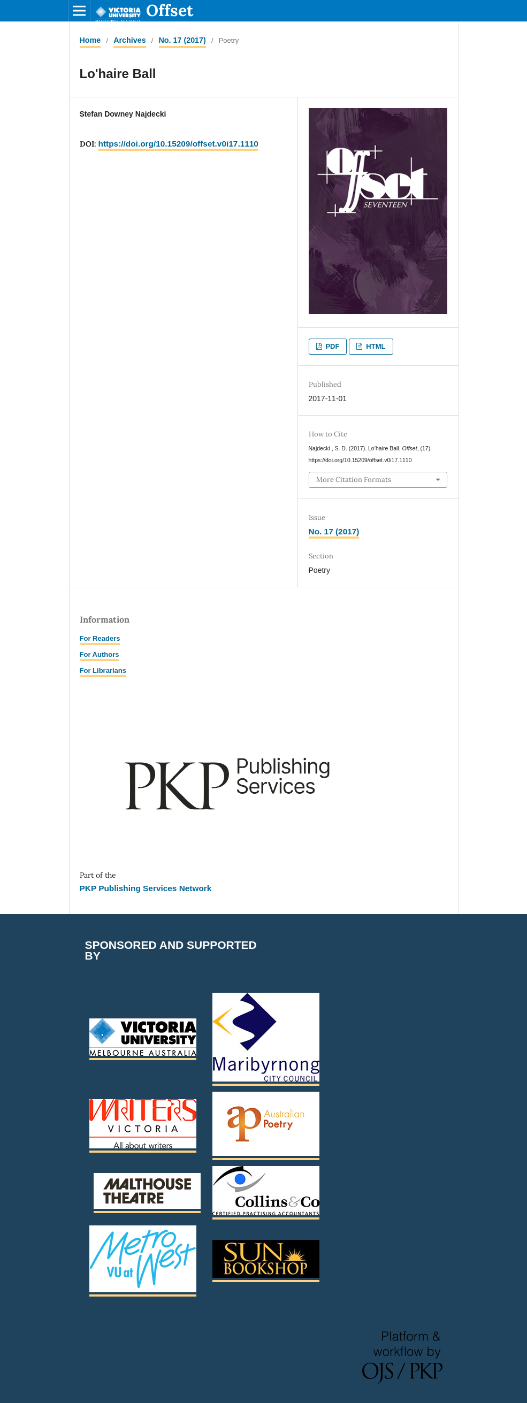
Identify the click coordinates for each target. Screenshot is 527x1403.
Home (90, 40)
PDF (332, 346)
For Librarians (103, 670)
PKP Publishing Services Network (146, 888)
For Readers (100, 638)
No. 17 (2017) (182, 40)
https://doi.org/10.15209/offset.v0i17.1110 (178, 143)
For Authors (99, 654)
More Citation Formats (353, 479)
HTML (375, 346)
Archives (129, 40)
